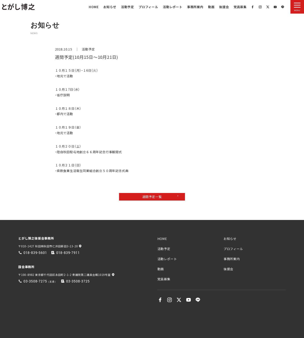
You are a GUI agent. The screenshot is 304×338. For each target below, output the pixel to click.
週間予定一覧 (152, 196)
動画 (211, 7)
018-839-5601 (35, 252)
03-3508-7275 (35, 281)
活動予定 (127, 7)
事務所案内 (195, 7)
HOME (93, 7)
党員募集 (240, 7)
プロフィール (148, 7)
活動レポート (172, 7)
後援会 (224, 7)
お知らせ (109, 7)
